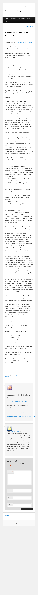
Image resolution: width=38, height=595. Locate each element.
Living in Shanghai (13, 18)
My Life (12, 21)
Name (10, 490)
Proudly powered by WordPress (19, 523)
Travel (6, 18)
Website (9, 504)
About (21, 21)
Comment (10, 472)
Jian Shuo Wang (18, 38)
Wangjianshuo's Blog (13, 11)
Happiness (7, 21)
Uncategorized (16, 375)
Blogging (28, 18)
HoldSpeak (7, 515)
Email (10, 498)
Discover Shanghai (22, 18)
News (17, 21)
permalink (7, 376)
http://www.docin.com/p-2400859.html (17, 401)
